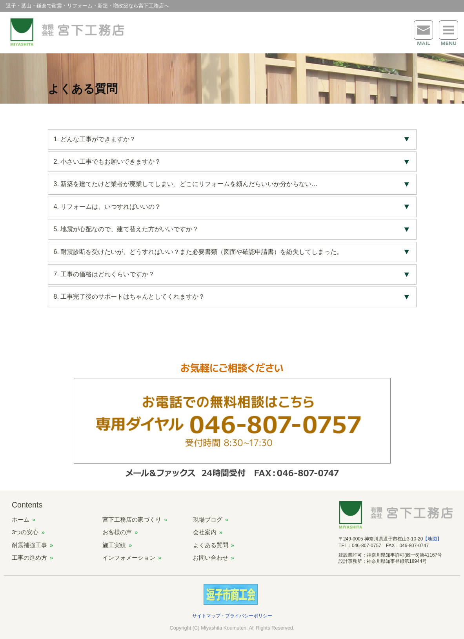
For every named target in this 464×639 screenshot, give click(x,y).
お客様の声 (117, 532)
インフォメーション (128, 557)
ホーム (20, 519)
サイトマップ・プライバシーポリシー (232, 616)
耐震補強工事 (29, 545)
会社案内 (205, 532)
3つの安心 (25, 532)
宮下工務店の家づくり (131, 519)
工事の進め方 (29, 557)
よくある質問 (210, 545)
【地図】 (432, 539)
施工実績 (114, 545)
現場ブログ (207, 519)
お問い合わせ (210, 557)
